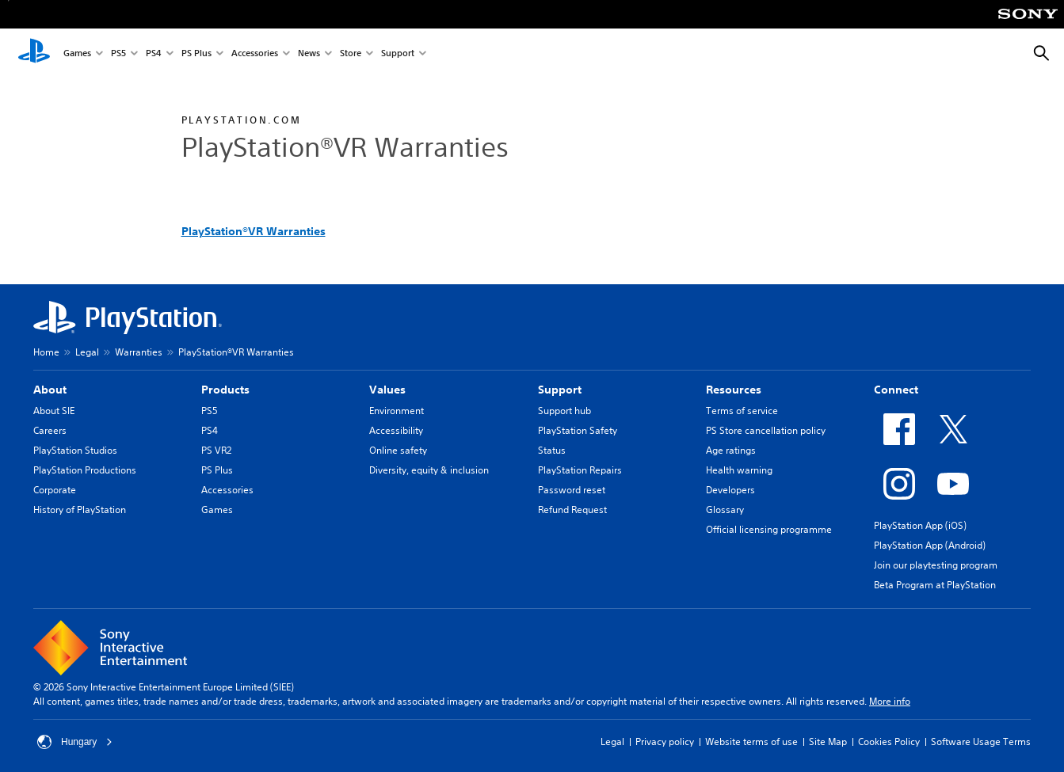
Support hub (564, 410)
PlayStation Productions (84, 470)
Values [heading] (387, 389)
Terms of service (742, 410)
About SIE (53, 410)
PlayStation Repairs (580, 470)
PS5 (118, 54)
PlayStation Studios (75, 450)
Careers (50, 430)
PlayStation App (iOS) (920, 525)
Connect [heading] (896, 389)
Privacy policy (664, 741)
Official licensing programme (769, 529)
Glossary (725, 509)
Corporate (54, 489)
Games (77, 54)
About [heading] (50, 389)
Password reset (571, 489)
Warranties (138, 352)
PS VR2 (216, 450)
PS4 (154, 54)
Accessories (254, 54)
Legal (87, 352)
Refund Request (572, 509)
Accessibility (396, 430)
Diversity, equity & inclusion (429, 470)
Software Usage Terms (981, 741)
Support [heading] (560, 389)
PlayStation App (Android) (930, 545)
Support (397, 54)
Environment (396, 410)
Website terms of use (751, 741)
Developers (730, 489)
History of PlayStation (79, 509)
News (309, 54)
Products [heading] (225, 389)
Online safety (398, 450)
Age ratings (731, 450)
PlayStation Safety (577, 430)
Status (552, 450)
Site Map (828, 741)
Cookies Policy (889, 741)
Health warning (739, 470)
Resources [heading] (733, 389)
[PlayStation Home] (34, 53)
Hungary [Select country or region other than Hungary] (74, 742)
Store (350, 54)
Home (46, 352)
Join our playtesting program (935, 565)
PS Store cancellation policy (766, 430)
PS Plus (196, 54)
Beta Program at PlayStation (935, 584)
